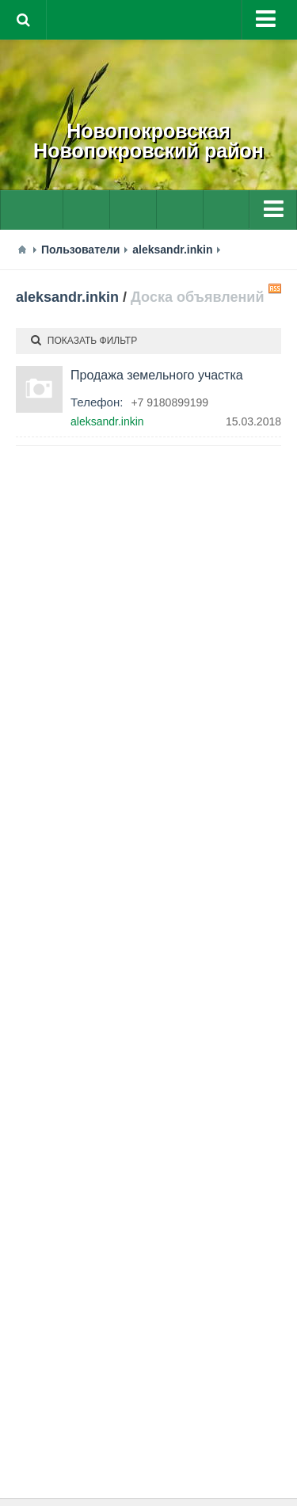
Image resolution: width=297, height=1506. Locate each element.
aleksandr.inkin (67, 297)
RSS (274, 288)
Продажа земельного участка (156, 375)
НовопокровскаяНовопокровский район (148, 141)
